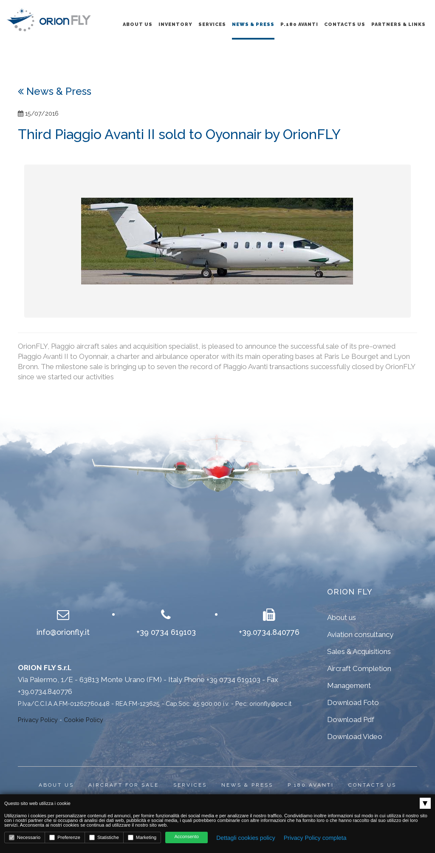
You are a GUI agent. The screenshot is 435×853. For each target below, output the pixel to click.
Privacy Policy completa (315, 837)
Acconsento (186, 836)
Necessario (24, 837)
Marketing (142, 837)
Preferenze (64, 837)
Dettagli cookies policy (245, 837)
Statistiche (104, 837)
